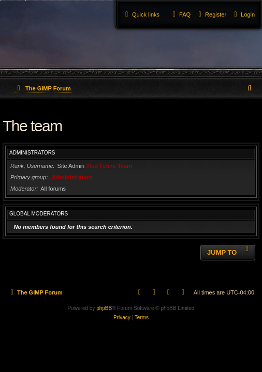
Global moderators (38, 213)
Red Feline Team (109, 166)
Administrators (32, 153)
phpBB (104, 308)
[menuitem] (243, 14)
